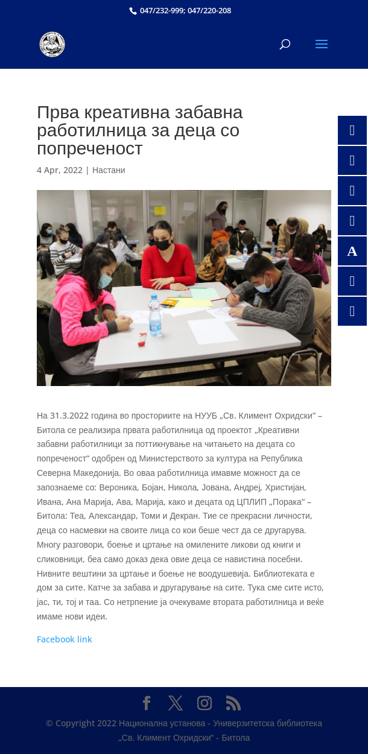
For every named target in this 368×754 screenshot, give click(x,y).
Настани (108, 170)
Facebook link (64, 639)
